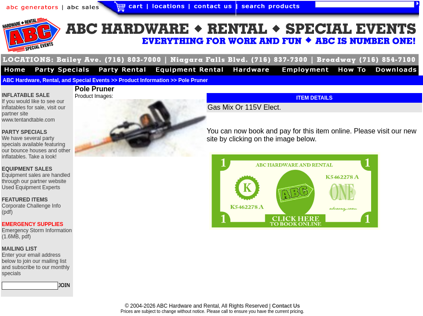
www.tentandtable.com (28, 120)
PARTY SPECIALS (24, 132)
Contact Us (286, 306)
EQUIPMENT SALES (27, 169)
